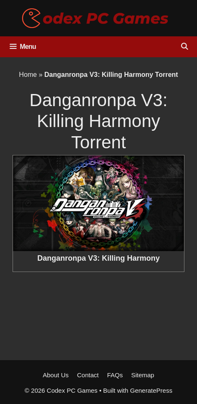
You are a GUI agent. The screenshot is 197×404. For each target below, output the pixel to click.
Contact (88, 375)
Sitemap (142, 375)
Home (28, 74)
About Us (56, 375)
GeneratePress (151, 390)
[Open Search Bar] (184, 46)
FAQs (115, 375)
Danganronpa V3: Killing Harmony (98, 258)
